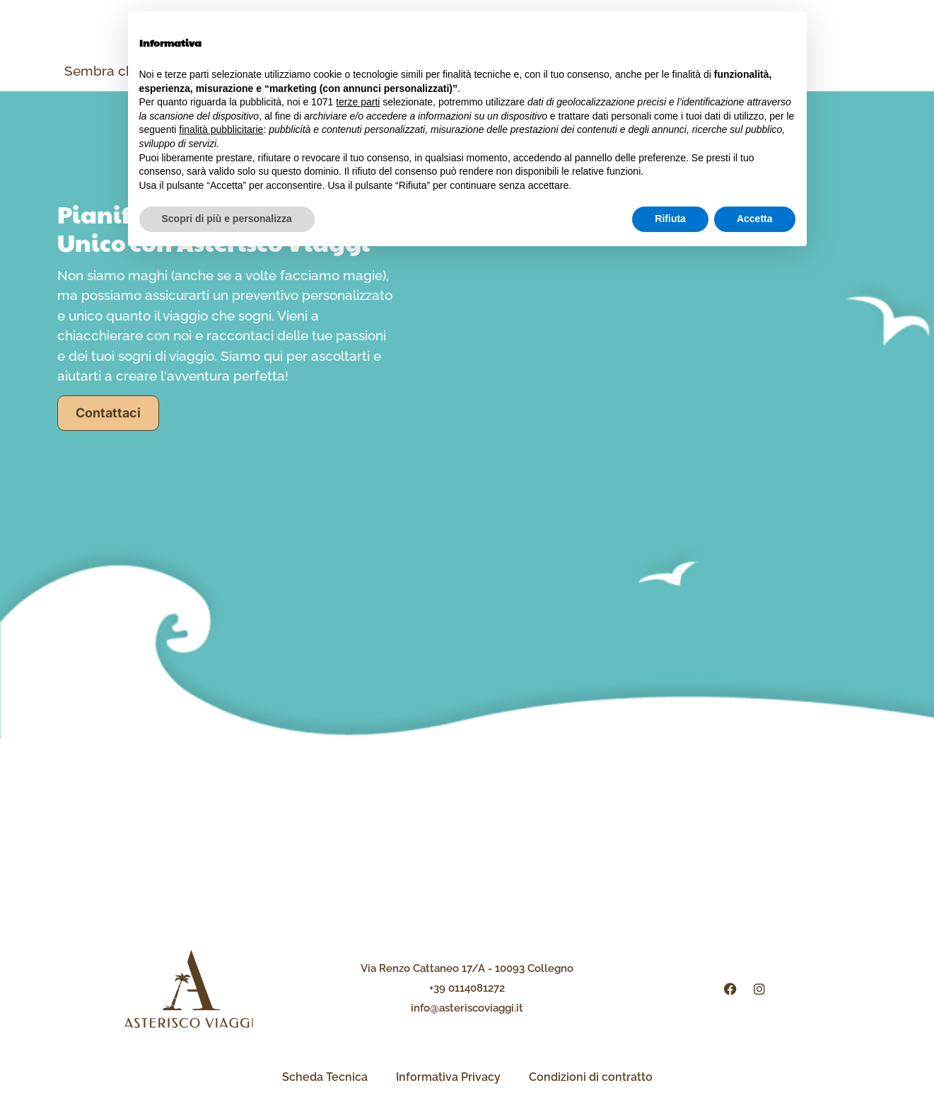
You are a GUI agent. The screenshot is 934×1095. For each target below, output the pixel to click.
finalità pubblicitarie (221, 129)
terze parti (358, 102)
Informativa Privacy (448, 1077)
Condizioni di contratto (591, 1077)
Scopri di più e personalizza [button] (227, 218)
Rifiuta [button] (670, 218)
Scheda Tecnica (325, 1077)
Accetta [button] (755, 218)
